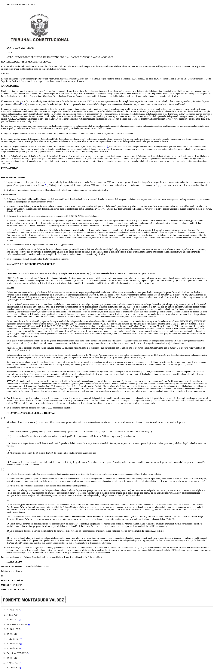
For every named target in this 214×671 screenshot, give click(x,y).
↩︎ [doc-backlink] (21, 610)
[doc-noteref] (161, 79)
